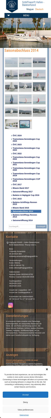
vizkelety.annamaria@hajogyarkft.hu (23, 256)
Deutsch (39, 9)
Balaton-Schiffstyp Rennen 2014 (25, 216)
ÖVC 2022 (17, 153)
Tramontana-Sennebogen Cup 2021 (26, 164)
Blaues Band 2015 (21, 208)
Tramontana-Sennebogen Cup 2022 (26, 158)
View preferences (25, 410)
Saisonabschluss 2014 (23, 211)
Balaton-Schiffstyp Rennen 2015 (25, 203)
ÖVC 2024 (17, 135)
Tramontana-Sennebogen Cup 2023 (26, 149)
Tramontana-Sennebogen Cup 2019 (26, 174)
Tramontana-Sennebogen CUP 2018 (26, 180)
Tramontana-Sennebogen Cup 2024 (26, 140)
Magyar (30, 9)
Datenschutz (24, 415)
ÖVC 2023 (17, 144)
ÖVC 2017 (17, 184)
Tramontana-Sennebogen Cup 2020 (26, 169)
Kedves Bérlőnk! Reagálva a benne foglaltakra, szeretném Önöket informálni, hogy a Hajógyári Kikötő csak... (24, 363)
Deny (25, 402)
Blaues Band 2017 (21, 188)
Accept (25, 395)
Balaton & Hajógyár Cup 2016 (26, 195)
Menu (26, 15)
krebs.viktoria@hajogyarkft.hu (21, 268)
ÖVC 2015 (17, 199)
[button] (47, 369)
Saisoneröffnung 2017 (23, 192)
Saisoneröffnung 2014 (23, 220)
